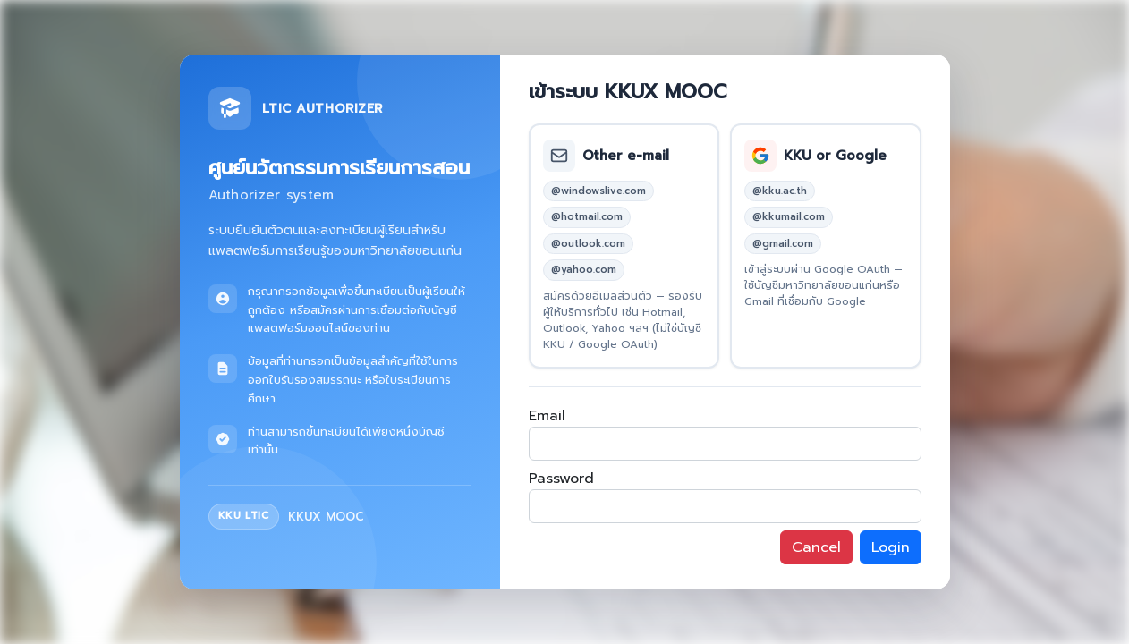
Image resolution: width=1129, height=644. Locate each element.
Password (561, 478)
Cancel (816, 547)
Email (547, 416)
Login (890, 547)
